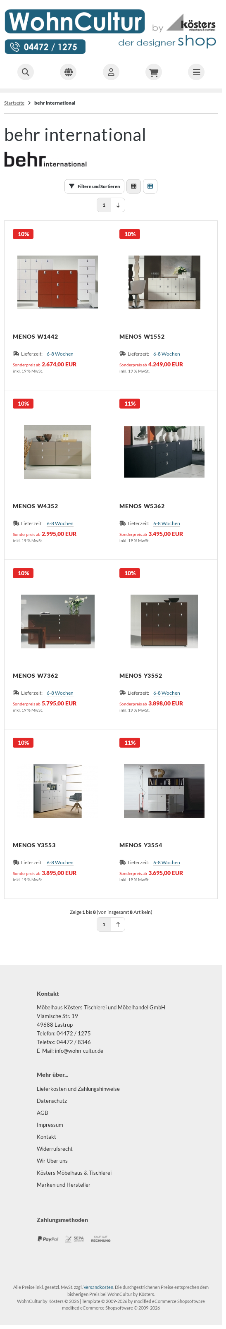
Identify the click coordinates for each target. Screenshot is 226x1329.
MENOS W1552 (141, 336)
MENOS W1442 (35, 336)
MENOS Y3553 (34, 845)
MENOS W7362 (35, 675)
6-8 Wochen (60, 354)
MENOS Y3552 (140, 675)
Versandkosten (98, 1287)
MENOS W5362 (141, 506)
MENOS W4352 (35, 506)
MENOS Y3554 (140, 845)
